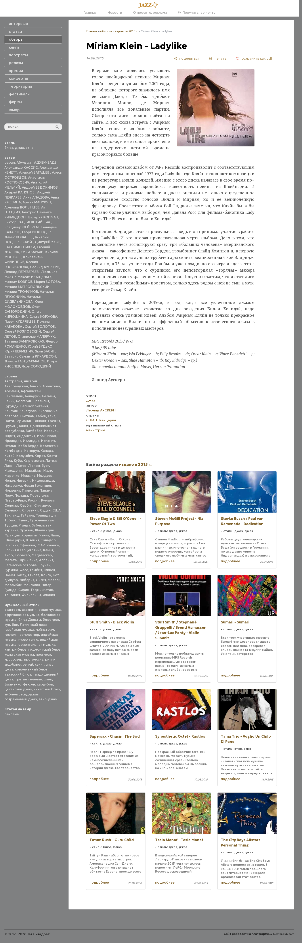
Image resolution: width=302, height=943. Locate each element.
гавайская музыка (19, 629)
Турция (10, 525)
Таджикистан (42, 590)
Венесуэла (28, 411)
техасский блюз (17, 674)
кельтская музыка (19, 654)
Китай (9, 456)
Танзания (12, 595)
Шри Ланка (28, 560)
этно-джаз (48, 699)
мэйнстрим (45, 629)
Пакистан (30, 490)
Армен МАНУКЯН (37, 202)
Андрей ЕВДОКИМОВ (40, 187)
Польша (21, 495)
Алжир (35, 386)
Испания (48, 441)
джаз (19, 148)
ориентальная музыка (36, 644)
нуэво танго (28, 639)
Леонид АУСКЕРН (44, 267)
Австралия (13, 381)
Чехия (44, 535)
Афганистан (31, 391)
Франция (12, 535)
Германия (24, 421)
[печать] (218, 58)
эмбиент (11, 694)
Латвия (51, 460)
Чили (55, 535)
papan (9, 162)
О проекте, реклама (150, 12)
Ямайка (52, 545)
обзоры (106, 31)
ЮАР (41, 545)
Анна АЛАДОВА (36, 197)
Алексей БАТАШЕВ (34, 172)
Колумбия (24, 456)
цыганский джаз (18, 689)
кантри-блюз (15, 649)
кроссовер (13, 659)
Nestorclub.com (283, 933)
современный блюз (31, 669)
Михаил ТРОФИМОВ (21, 292)
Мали (47, 470)
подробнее (99, 561)
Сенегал (11, 505)
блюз (8, 148)
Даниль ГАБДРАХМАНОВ (24, 361)
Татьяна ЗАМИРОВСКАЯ (24, 341)
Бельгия (48, 396)
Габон (41, 416)
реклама (11, 714)
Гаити (9, 421)
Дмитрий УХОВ (47, 242)
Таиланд (11, 515)
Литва (21, 466)
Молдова (45, 475)
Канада (47, 451)
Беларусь (32, 396)
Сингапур (42, 505)
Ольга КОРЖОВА (43, 316)
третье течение (28, 679)
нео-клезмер (28, 634)
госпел (10, 634)
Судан (45, 510)
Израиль (51, 431)
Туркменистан (42, 520)
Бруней (44, 565)
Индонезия (26, 436)
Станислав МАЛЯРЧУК (36, 336)
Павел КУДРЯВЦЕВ (19, 321)
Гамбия (36, 570)
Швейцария (14, 540)
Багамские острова (20, 565)
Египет (33, 575)
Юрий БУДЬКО (40, 346)
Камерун (31, 451)
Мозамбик (13, 585)
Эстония (11, 545)
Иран (51, 436)
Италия (10, 446)
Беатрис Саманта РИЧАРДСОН (30, 356)
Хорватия (29, 535)
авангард (12, 610)
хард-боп (45, 684)
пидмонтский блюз (44, 649)
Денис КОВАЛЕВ (17, 237)
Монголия (31, 585)
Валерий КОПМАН (43, 217)
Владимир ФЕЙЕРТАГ (22, 227)
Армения (11, 391)
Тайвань (27, 515)
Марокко (11, 475)
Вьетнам (27, 416)
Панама (46, 490)
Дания (22, 426)
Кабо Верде (28, 446)
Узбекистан (42, 525)
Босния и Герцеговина (22, 550)
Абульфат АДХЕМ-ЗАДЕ (37, 162)
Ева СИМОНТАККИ (19, 247)
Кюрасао (22, 555)
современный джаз (20, 699)
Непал (9, 480)
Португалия (40, 495)
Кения (48, 550)
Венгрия (11, 411)
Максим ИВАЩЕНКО (34, 277)
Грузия (9, 426)
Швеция (32, 540)
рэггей (28, 664)
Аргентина (51, 386)
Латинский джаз (34, 625)
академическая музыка (41, 610)
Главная (90, 12)
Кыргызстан (34, 460)
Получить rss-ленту (196, 12)
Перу (8, 495)
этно (30, 148)
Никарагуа (13, 485)
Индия (9, 436)
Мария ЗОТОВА (47, 282)
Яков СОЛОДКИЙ (36, 366)
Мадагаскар (42, 555)
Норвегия (12, 490)
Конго (46, 575)
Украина (11, 530)
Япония (49, 595)
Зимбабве (34, 431)
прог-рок (43, 654)
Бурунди (11, 406)
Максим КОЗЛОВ (18, 282)
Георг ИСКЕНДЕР (36, 232)
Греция (54, 421)
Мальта (10, 560)
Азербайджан (16, 386)
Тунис (23, 520)
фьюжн (29, 684)
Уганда (24, 525)
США (56, 510)
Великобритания (34, 406)
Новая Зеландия (37, 485)
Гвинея (49, 570)
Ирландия (12, 441)
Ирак (41, 436)
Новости (115, 12)
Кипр (8, 555)
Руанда (10, 590)
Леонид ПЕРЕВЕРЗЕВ (22, 272)
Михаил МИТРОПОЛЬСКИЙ (27, 287)
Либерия (27, 580)
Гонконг (39, 421)
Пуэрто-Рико (15, 500)
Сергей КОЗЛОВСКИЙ (22, 331)
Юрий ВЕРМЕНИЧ (18, 351)
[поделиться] (186, 58)
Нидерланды (43, 480)
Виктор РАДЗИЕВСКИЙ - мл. (27, 222)
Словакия (12, 510)
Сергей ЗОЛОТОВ (40, 326)
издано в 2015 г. (126, 31)
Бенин (9, 401)
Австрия (31, 381)
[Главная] (149, 5)
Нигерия (23, 480)
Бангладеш (13, 396)
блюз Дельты (29, 619)
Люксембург (38, 466)
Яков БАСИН (45, 351)
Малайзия (33, 470)
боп (15, 625)
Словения (30, 510)
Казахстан (49, 446)
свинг (39, 664)
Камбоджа (13, 451)
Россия (33, 500)
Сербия (26, 505)
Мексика (28, 475)
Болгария (24, 401)
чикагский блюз (47, 689)
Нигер (47, 585)
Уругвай (26, 530)
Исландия (31, 441)
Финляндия (44, 530)
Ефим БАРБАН (32, 252)
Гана (51, 416)
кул (7, 625)
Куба (18, 460)
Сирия (23, 590)
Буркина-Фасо (16, 570)
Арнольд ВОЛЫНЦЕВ (21, 207)
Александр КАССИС (21, 167)
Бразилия (41, 401)
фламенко (12, 684)
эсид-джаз (30, 694)
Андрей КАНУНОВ (19, 192)
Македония (13, 470)
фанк (48, 679)
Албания (46, 560)
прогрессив (33, 659)
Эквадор (48, 540)
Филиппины (31, 595)
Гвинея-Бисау (15, 575)
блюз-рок (51, 619)
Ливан (9, 466)
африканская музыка (21, 615)
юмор (14, 109)
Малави (54, 580)
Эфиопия (27, 545)
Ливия (41, 580)
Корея (40, 456)
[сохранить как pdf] (254, 58)
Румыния (48, 500)
